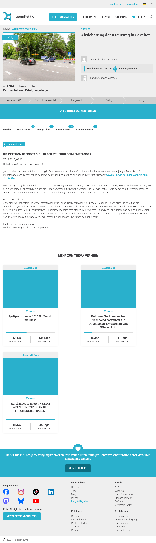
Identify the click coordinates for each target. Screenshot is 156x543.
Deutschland (30, 267)
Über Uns (121, 17)
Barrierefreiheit (123, 530)
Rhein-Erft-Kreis (30, 355)
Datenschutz (121, 523)
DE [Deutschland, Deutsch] (146, 4)
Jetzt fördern (78, 468)
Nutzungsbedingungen (127, 519)
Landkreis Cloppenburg (24, 28)
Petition (7, 129)
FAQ (117, 487)
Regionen (76, 530)
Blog (73, 494)
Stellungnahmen (128, 68)
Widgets (119, 491)
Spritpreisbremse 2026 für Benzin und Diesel (30, 318)
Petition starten (63, 17)
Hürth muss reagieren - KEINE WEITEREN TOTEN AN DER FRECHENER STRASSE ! (30, 407)
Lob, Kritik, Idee (79, 501)
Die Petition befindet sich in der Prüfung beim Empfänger (47, 154)
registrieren (115, 4)
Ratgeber (76, 516)
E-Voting (119, 501)
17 (115, 69)
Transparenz (121, 516)
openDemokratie (124, 494)
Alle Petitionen (79, 519)
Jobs (73, 491)
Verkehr (85, 28)
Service (105, 17)
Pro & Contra (24, 128)
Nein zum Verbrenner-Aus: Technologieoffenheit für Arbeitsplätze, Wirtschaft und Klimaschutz (108, 321)
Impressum (121, 526)
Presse (74, 498)
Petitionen (89, 17)
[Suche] (151, 16)
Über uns (76, 487)
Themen (75, 526)
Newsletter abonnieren (21, 516)
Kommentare (63, 128)
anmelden (132, 4)
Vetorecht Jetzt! (123, 505)
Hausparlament (123, 498)
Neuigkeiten (43, 128)
